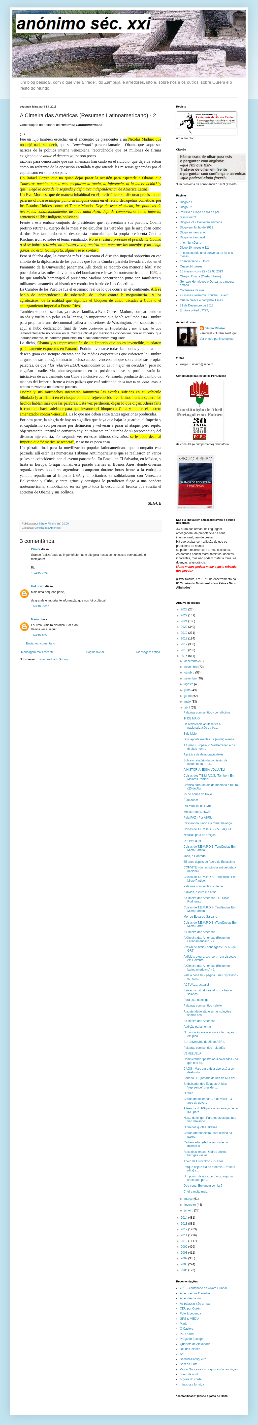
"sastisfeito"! (188, 217)
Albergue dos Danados (195, 1293)
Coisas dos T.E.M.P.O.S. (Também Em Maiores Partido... (209, 777)
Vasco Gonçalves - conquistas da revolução (209, 1369)
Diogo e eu (187, 202)
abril (187, 707)
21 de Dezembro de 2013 (196, 305)
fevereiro (190, 1204)
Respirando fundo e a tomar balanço (208, 823)
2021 (184, 621)
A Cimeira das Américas (199, 1021)
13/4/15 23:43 (40, 573)
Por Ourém (187, 1334)
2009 (184, 1246)
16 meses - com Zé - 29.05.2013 (201, 271)
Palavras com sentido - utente (203, 886)
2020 (184, 627)
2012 (184, 1229)
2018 (184, 638)
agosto (189, 684)
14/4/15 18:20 (40, 635)
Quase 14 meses (191, 266)
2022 (184, 615)
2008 (184, 1252)
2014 (184, 1217)
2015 (184, 656)
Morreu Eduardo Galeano (200, 916)
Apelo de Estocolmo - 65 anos (203, 1161)
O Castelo (186, 1328)
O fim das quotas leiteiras (200, 1127)
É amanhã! (191, 800)
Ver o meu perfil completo (216, 338)
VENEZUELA (192, 1053)
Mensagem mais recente (37, 652)
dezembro (191, 661)
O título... (190, 1093)
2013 (184, 1223)
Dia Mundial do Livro (197, 806)
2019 (184, 633)
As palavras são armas (195, 1303)
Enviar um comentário (40, 643)
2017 (184, 644)
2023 (184, 609)
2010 (184, 1241)
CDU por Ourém (190, 1308)
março (189, 1198)
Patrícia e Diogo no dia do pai (199, 212)
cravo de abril (189, 1374)
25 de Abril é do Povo (198, 794)
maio (188, 701)
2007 (184, 1258)
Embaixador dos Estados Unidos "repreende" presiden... (205, 1085)
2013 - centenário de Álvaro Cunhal (203, 1288)
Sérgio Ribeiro (215, 328)
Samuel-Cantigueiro (193, 1359)
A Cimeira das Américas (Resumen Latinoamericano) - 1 (207, 967)
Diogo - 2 (186, 207)
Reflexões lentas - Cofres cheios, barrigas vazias (205, 1153)
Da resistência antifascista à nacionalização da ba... (202, 725)
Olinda (35, 549)
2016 (184, 650)
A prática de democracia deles (204, 754)
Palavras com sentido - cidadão (204, 1048)
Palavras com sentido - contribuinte (207, 712)
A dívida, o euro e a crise (200, 892)
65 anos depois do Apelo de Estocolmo (209, 861)
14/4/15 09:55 (40, 606)
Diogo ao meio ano (192, 232)
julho (188, 690)
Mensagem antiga (148, 652)
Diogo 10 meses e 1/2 (194, 247)
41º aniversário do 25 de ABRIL (204, 1042)
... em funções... (190, 242)
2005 (184, 1270)
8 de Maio (190, 733)
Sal (182, 1354)
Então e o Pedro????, (194, 310)
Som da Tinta (188, 1364)
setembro (190, 678)
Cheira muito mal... (196, 1191)
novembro (191, 667)
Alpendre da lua (190, 1298)
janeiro (189, 1210)
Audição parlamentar (197, 1026)
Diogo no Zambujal (192, 237)
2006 (184, 1264)
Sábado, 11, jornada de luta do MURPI (209, 1078)
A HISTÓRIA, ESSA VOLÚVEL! (204, 769)
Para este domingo (196, 1000)
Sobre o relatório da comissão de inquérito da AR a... (205, 762)
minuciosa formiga (192, 1384)
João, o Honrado (195, 856)
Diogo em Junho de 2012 (196, 227)
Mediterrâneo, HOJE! (198, 812)
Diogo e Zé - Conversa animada (201, 222)
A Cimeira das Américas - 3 (202, 932)
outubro (189, 672)
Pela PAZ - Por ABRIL (198, 817)
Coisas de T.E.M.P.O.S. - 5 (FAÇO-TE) (209, 829)
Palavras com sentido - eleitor (203, 1005)
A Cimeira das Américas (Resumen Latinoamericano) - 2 (207, 939)
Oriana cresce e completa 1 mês (201, 300)
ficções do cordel (191, 1379)
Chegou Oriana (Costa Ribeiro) (200, 276)
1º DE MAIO (192, 718)
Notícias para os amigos (200, 835)
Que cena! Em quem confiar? (203, 1185)
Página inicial (95, 652)
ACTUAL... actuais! (196, 984)
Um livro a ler (192, 841)
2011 (184, 1235)
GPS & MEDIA (189, 1318)
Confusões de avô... (193, 290)
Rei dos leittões (190, 1349)
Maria (35, 619)
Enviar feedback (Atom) (51, 659)
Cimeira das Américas (47, 527)
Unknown (37, 586)
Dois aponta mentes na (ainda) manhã (209, 739)
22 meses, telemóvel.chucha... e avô (204, 295)
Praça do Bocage (191, 1339)
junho (188, 696)
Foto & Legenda (190, 1313)
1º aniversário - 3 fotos (195, 261)
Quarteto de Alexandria (195, 1344)
